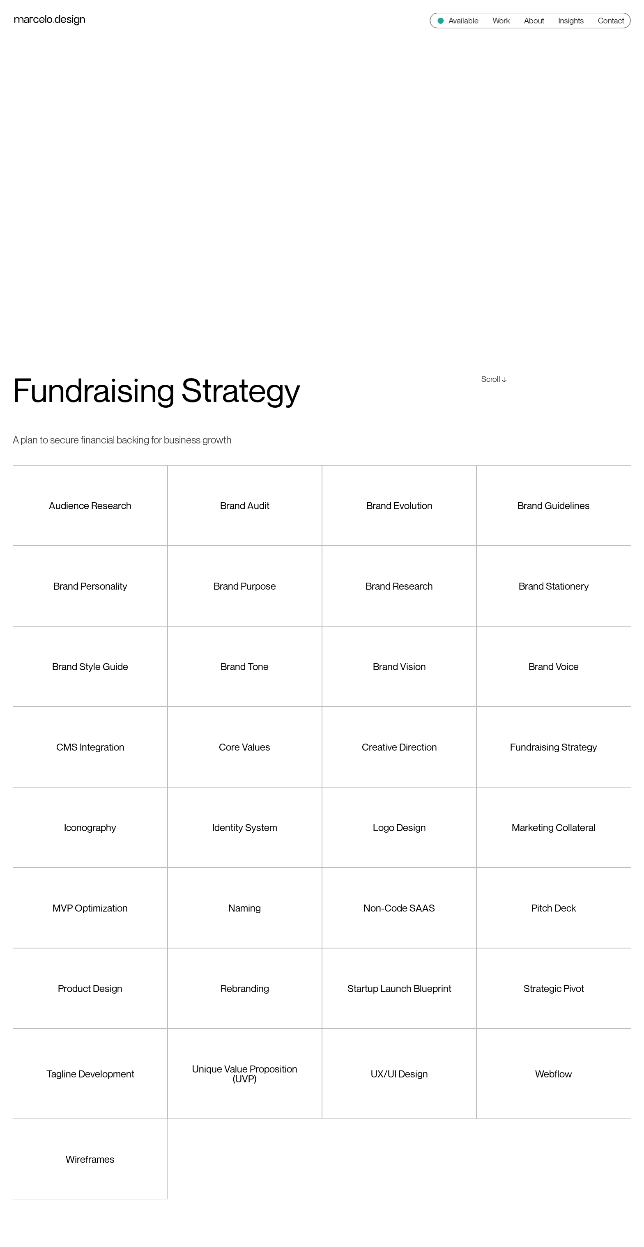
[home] (50, 20)
